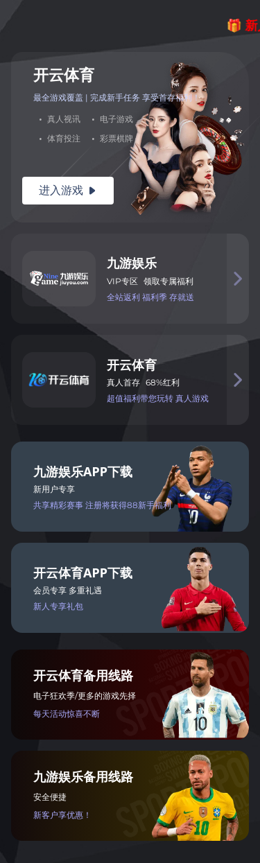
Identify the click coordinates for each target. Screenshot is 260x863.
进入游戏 (68, 190)
